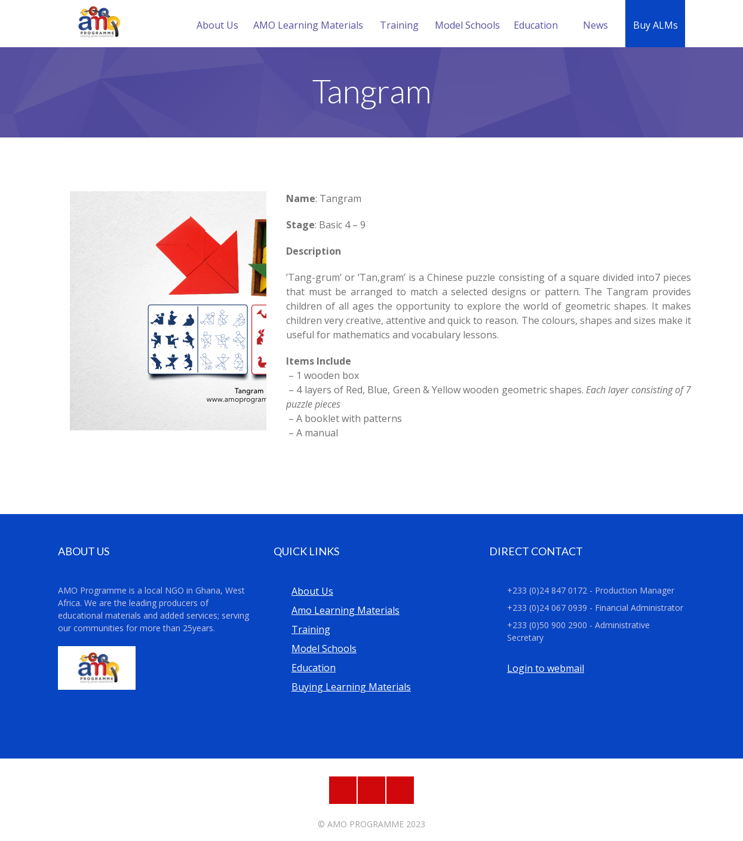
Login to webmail (545, 668)
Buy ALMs (655, 25)
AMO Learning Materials (308, 25)
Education (536, 25)
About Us (217, 25)
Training (399, 25)
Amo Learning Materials (345, 610)
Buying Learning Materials (351, 686)
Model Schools (467, 25)
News (595, 25)
